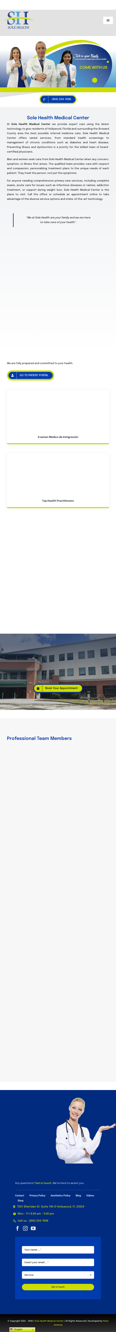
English (16, 1329)
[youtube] (33, 1228)
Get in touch (43, 1183)
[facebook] (17, 1228)
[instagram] (25, 1228)
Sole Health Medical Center (49, 1321)
